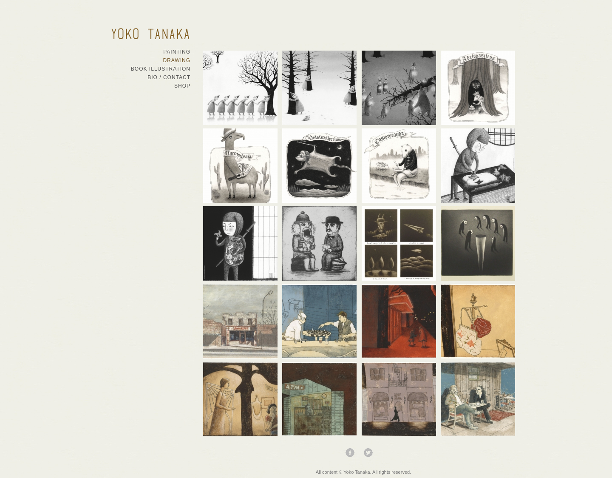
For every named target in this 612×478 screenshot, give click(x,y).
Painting (176, 52)
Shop (182, 86)
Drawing (176, 60)
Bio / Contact (168, 77)
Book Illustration (160, 69)
